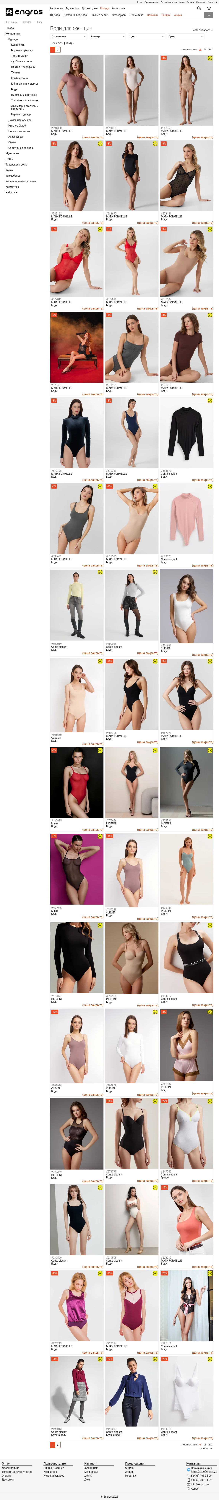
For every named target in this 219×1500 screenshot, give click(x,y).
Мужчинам (12, 153)
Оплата (190, 2)
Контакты (212, 2)
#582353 (166, 128)
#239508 (111, 1257)
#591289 (111, 128)
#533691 (56, 556)
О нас (139, 2)
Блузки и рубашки (22, 50)
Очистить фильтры (62, 43)
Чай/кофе (11, 192)
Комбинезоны (19, 78)
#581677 (111, 213)
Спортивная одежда (20, 147)
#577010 (111, 299)
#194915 (166, 1428)
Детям (10, 159)
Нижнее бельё (99, 15)
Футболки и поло (21, 61)
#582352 (56, 213)
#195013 (56, 1428)
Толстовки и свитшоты (25, 100)
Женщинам (11, 22)
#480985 (56, 820)
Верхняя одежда (21, 114)
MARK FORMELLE (61, 131)
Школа (10, 28)
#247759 (166, 1171)
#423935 (166, 907)
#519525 (111, 556)
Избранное (50, 1471)
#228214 (111, 1343)
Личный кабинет (53, 1467)
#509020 (166, 556)
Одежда (55, 15)
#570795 (56, 470)
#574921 (111, 385)
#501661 (166, 645)
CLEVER (165, 648)
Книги (9, 170)
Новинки (152, 15)
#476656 (111, 820)
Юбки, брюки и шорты (24, 83)
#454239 (111, 909)
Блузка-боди (58, 1434)
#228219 (166, 1257)
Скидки (166, 15)
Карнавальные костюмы (21, 181)
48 (200, 49)
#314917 (166, 995)
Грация (165, 1177)
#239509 (56, 1257)
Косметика (136, 15)
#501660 (56, 734)
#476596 (166, 820)
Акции (178, 15)
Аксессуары (119, 15)
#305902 (166, 1084)
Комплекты (18, 44)
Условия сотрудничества (172, 2)
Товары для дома (16, 164)
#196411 (166, 1343)
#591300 (56, 128)
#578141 (166, 213)
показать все (205, 1448)
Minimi (55, 823)
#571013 (166, 385)
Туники (15, 72)
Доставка (200, 2)
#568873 (166, 470)
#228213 (56, 1343)
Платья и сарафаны (23, 66)
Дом (87, 1479)
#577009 (166, 299)
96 (205, 49)
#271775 (111, 1171)
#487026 (166, 732)
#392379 (111, 996)
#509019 (56, 643)
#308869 (111, 1085)
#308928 (56, 1085)
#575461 (56, 385)
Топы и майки (19, 55)
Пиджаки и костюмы (24, 94)
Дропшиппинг (151, 2)
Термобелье (13, 175)
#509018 (111, 643)
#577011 (56, 299)
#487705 (111, 732)
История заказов (53, 1475)
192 (210, 49)
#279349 (56, 1171)
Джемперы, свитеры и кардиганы (24, 107)
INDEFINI (111, 823)
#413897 (56, 995)
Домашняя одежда (75, 15)
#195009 (111, 1428)
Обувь (12, 142)
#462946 (56, 907)
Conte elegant (169, 473)
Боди (54, 133)
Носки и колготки (19, 131)
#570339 (111, 470)
